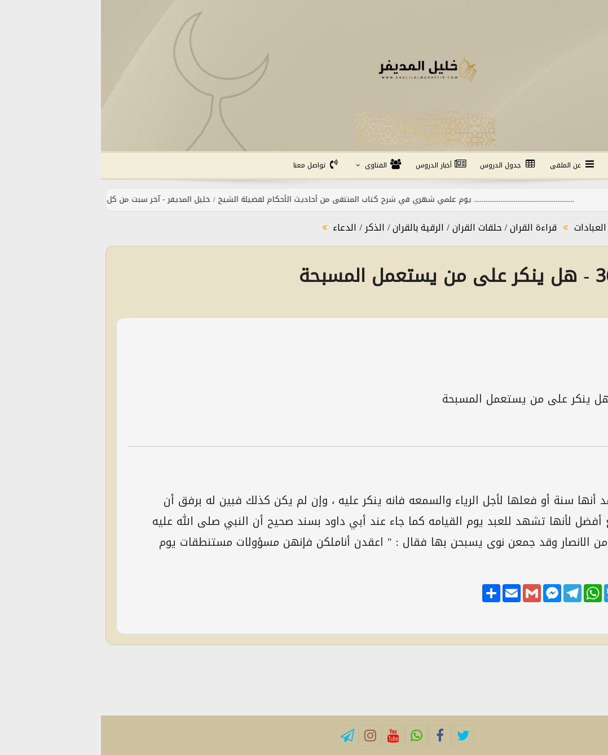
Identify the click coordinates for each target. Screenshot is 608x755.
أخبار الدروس (340, 165)
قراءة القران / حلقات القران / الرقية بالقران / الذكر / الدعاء (342, 227)
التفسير (527, 165)
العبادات (487, 227)
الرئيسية (577, 165)
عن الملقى (472, 165)
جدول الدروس (407, 165)
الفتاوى (277, 165)
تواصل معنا (216, 165)
